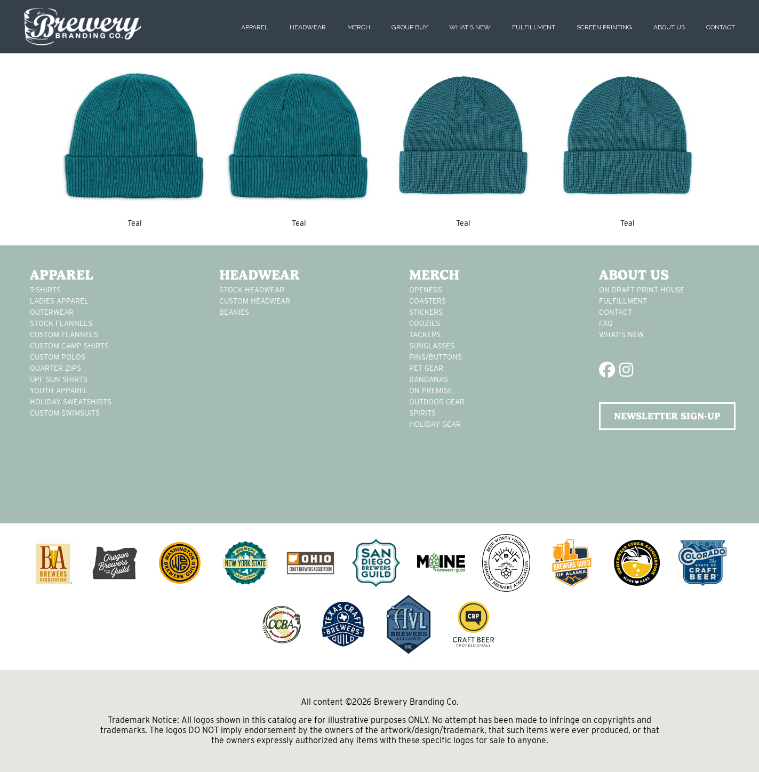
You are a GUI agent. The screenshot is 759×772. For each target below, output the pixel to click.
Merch (358, 27)
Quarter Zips (55, 368)
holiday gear (435, 424)
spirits (422, 413)
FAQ (606, 323)
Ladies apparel (59, 301)
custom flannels (64, 334)
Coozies (424, 323)
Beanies (234, 312)
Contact (720, 27)
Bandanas (428, 379)
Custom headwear (254, 301)
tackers (425, 334)
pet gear (426, 368)
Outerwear (52, 312)
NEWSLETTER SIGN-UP (667, 415)
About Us (669, 27)
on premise (430, 390)
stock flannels (61, 323)
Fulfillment (533, 27)
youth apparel (59, 390)
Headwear (308, 27)
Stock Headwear (251, 289)
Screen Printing (604, 27)
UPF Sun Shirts (58, 379)
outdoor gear (437, 401)
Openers (425, 289)
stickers (426, 312)
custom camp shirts (69, 345)
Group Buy (410, 27)
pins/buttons (435, 357)
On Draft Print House (641, 289)
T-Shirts (45, 289)
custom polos (57, 357)
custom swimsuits (65, 413)
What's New (470, 27)
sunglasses (431, 345)
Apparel (254, 27)
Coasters (427, 301)
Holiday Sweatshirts (70, 401)
